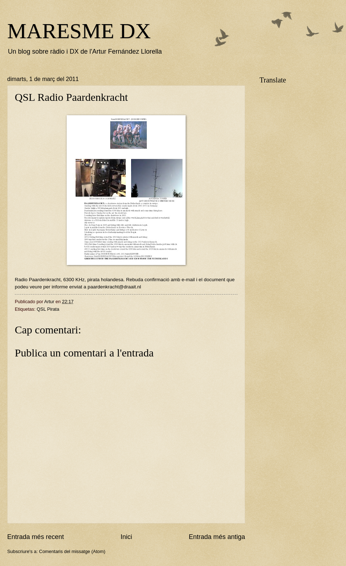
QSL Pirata (48, 309)
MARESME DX (79, 31)
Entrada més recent (35, 536)
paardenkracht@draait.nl (114, 286)
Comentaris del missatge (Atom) (72, 551)
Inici (126, 536)
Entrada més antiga (217, 536)
